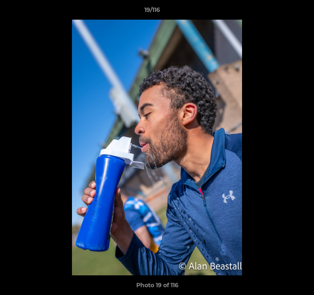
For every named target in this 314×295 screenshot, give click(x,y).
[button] (284, 12)
